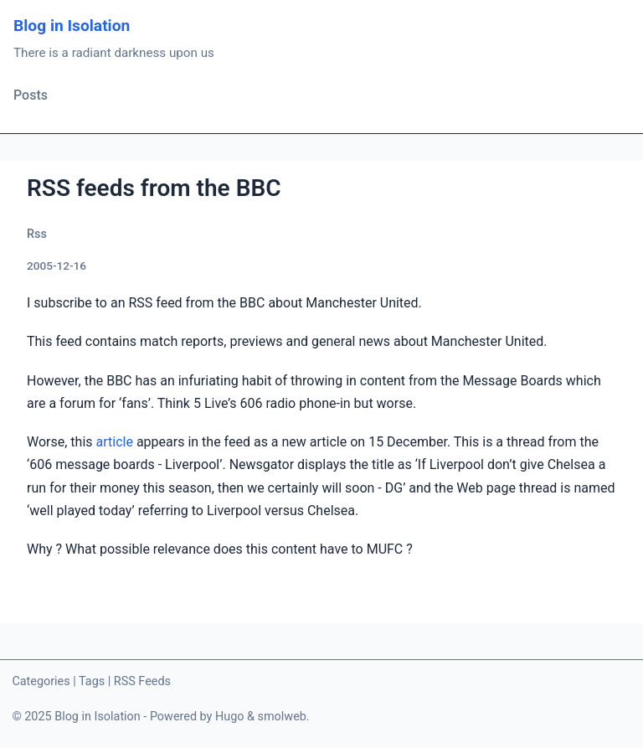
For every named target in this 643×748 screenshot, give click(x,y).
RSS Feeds (142, 681)
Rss (37, 234)
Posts (30, 95)
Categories (40, 681)
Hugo (229, 716)
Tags (92, 681)
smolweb (282, 716)
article (114, 442)
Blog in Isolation (71, 25)
